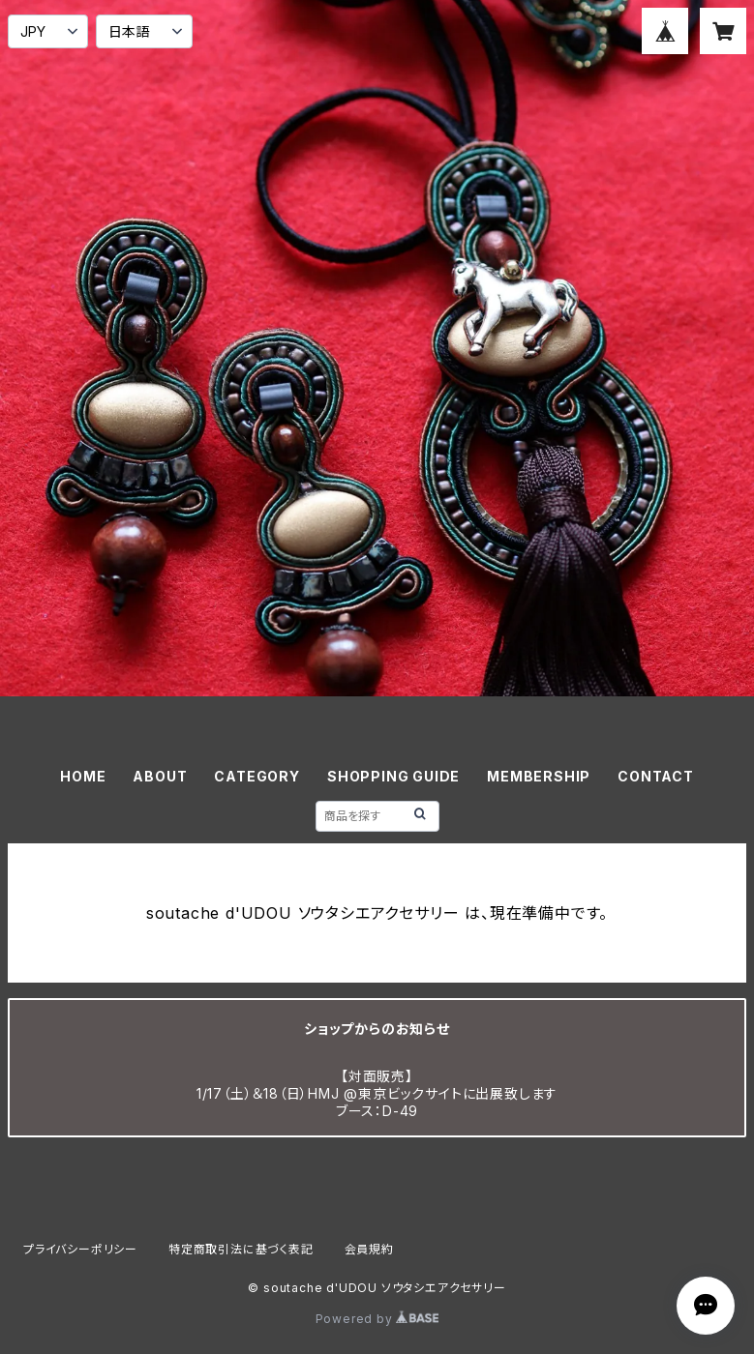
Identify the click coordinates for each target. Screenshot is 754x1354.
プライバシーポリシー (80, 1249)
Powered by (377, 1318)
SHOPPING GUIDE (393, 776)
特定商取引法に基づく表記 (241, 1249)
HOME (83, 776)
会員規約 (369, 1249)
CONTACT (656, 776)
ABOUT (160, 776)
